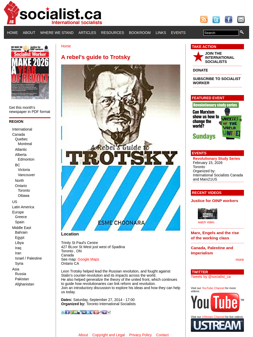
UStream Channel (213, 316)
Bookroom (140, 33)
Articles (87, 33)
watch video (206, 222)
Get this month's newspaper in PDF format (29, 109)
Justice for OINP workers (214, 200)
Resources (112, 33)
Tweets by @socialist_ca (211, 277)
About (29, 33)
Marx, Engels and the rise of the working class (215, 235)
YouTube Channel (213, 288)
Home (12, 33)
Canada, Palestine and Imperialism (212, 250)
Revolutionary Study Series (216, 158)
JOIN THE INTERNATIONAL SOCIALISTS (219, 57)
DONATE (200, 70)
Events (178, 33)
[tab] (217, 200)
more (240, 259)
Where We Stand (57, 33)
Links (161, 33)
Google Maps (88, 259)
